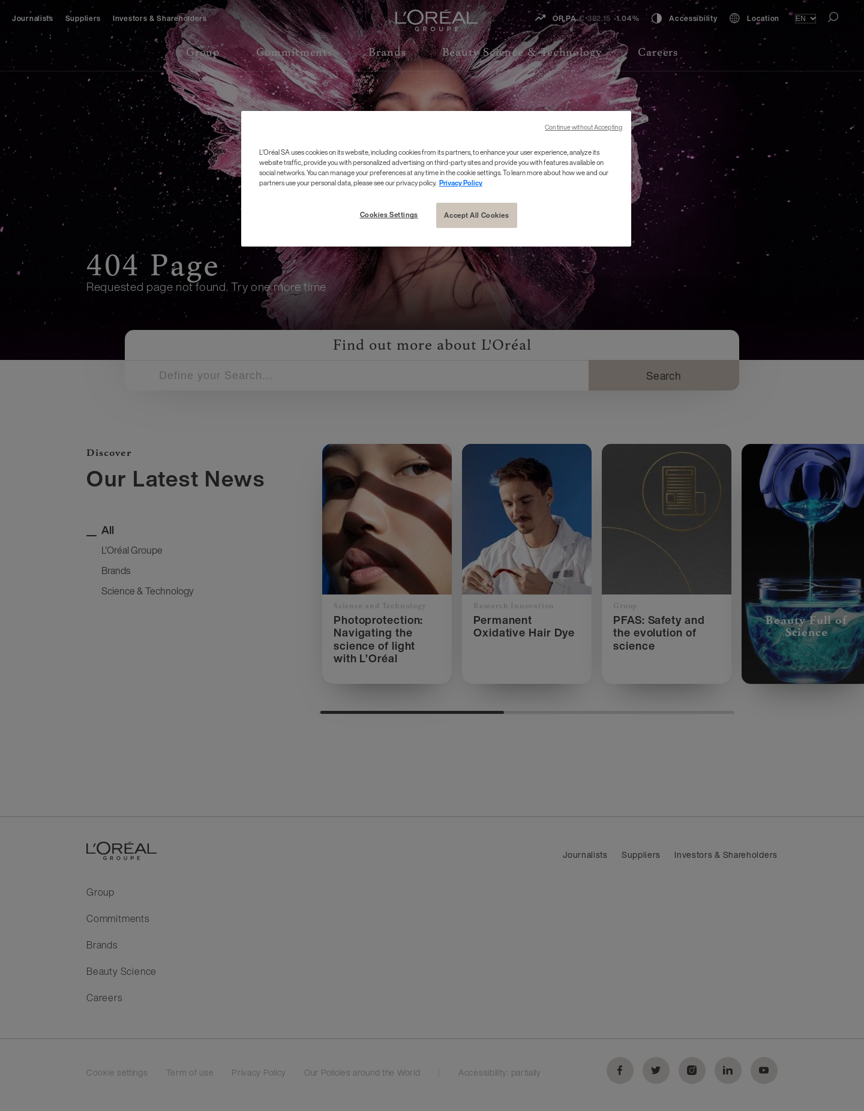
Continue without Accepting (583, 127)
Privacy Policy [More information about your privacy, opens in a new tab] (460, 183)
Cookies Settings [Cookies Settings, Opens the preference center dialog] (389, 214)
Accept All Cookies (476, 215)
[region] (436, 179)
